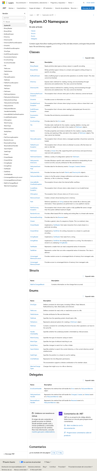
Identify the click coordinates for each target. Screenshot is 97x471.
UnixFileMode (34, 359)
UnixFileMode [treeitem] (8, 174)
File (31, 125)
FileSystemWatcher (36, 176)
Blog (44, 467)
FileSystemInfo (34, 172)
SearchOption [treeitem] (8, 149)
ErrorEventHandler (36, 388)
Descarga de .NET (87, 8)
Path (31, 202)
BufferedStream (35, 76)
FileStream (79, 127)
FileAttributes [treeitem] (8, 71)
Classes (33, 31)
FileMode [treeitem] (7, 80)
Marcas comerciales (20, 470)
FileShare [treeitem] (7, 88)
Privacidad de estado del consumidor (79, 467)
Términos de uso (7, 470)
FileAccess (33, 310)
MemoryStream (35, 198)
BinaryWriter (34, 70)
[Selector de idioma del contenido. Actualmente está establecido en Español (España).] (9, 462)
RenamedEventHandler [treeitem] (11, 146)
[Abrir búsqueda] (84, 3)
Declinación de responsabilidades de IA (14, 467)
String (61, 202)
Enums (33, 36)
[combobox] (13, 17)
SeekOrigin (33, 355)
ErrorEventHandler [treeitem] (9, 63)
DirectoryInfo (34, 88)
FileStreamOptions (36, 157)
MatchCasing (34, 338)
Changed (71, 166)
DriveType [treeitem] (7, 51)
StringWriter (34, 241)
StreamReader (34, 225)
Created (77, 166)
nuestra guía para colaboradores (43, 432)
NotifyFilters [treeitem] (7, 131)
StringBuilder (63, 243)
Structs (33, 33)
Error (59, 121)
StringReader (34, 237)
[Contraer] (25, 13)
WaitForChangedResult (37, 284)
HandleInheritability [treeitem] (10, 111)
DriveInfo (33, 99)
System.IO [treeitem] (7, 25)
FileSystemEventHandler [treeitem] (11, 103)
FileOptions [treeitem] (7, 86)
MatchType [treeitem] (7, 126)
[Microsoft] (3, 2)
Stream (53, 151)
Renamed (61, 217)
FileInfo (32, 131)
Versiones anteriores (34, 467)
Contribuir (53, 467)
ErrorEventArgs (35, 121)
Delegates (34, 39)
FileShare (33, 326)
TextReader (56, 225)
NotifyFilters (34, 345)
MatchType (33, 341)
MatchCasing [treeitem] (8, 123)
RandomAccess (35, 213)
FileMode (33, 318)
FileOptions (33, 322)
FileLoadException (35, 139)
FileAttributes (34, 314)
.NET (37, 15)
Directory (33, 82)
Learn (31, 15)
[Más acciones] (93, 15)
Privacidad (61, 467)
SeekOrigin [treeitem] (7, 151)
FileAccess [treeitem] (7, 68)
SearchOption (34, 349)
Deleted (82, 166)
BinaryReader (34, 66)
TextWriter (56, 231)
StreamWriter (34, 231)
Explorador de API (47, 15)
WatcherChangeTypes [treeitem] (10, 186)
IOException (34, 194)
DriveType (33, 304)
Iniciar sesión (91, 3)
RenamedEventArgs (36, 217)
